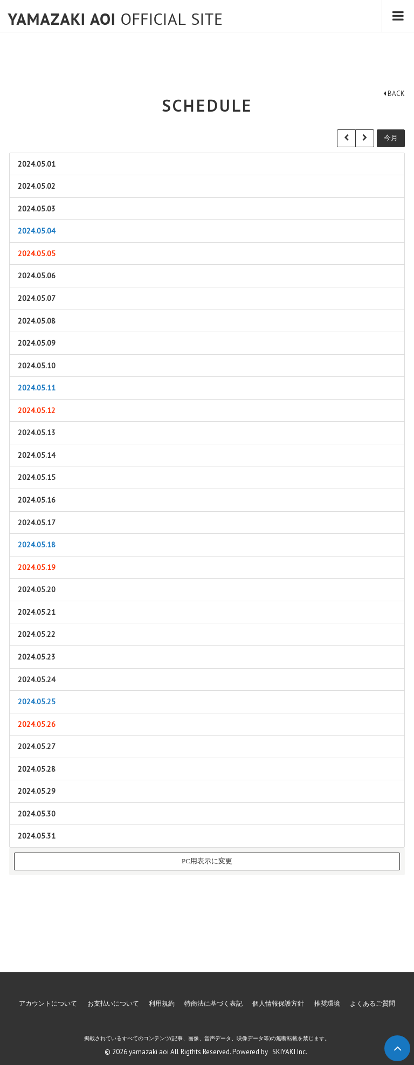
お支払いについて (113, 1003)
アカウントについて (48, 1003)
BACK (394, 93)
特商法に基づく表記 (213, 1003)
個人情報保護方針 (278, 1003)
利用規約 (162, 1003)
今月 (391, 138)
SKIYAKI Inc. (289, 1051)
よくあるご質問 (372, 1003)
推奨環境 (327, 1003)
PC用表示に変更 (207, 861)
